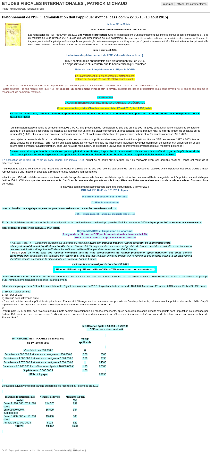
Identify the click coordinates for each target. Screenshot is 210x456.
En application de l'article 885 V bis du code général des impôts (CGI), (43, 159)
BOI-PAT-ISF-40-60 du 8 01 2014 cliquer (104, 190)
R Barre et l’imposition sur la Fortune (104, 196)
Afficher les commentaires (191, 4)
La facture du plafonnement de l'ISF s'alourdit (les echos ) (104, 55)
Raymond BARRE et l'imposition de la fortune (104, 231)
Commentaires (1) (62, 450)
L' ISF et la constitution (105, 202)
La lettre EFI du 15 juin (118, 24)
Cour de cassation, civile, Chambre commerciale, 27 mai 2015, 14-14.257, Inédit (104, 108)
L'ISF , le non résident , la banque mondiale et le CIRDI (105, 213)
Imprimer (168, 4)
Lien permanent (44, 450)
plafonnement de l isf (25, 450)
